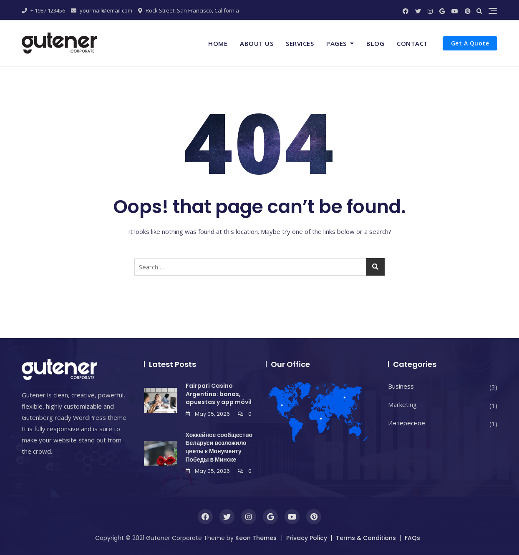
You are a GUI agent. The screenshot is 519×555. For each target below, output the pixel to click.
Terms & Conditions (366, 538)
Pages (336, 43)
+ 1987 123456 (43, 10)
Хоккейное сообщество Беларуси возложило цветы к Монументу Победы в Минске (219, 447)
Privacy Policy (306, 538)
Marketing (402, 404)
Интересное (406, 423)
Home (217, 43)
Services (300, 43)
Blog (375, 43)
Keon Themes (256, 538)
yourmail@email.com (101, 10)
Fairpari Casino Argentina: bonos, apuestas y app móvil (219, 394)
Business (401, 386)
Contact (412, 43)
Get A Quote (470, 43)
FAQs (412, 538)
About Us (256, 43)
